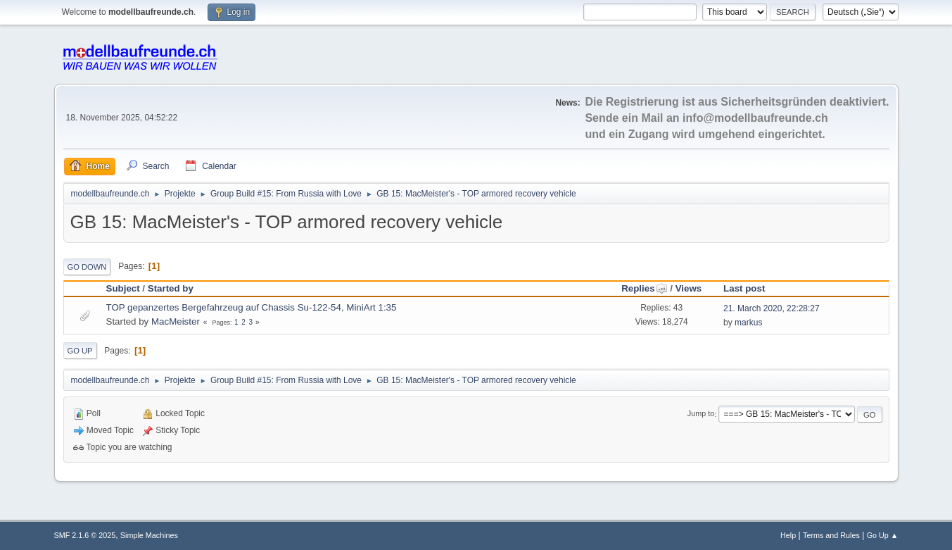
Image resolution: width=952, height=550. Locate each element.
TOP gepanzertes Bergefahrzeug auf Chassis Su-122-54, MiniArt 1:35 (251, 307)
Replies (644, 288)
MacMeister (175, 321)
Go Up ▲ (883, 535)
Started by (170, 288)
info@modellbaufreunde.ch (755, 118)
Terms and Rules (831, 535)
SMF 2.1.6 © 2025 (85, 535)
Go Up (80, 350)
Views (688, 288)
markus (748, 322)
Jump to (700, 414)
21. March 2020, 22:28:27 (771, 308)
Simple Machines (149, 535)
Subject (123, 288)
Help (788, 535)
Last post (744, 288)
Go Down (87, 267)
